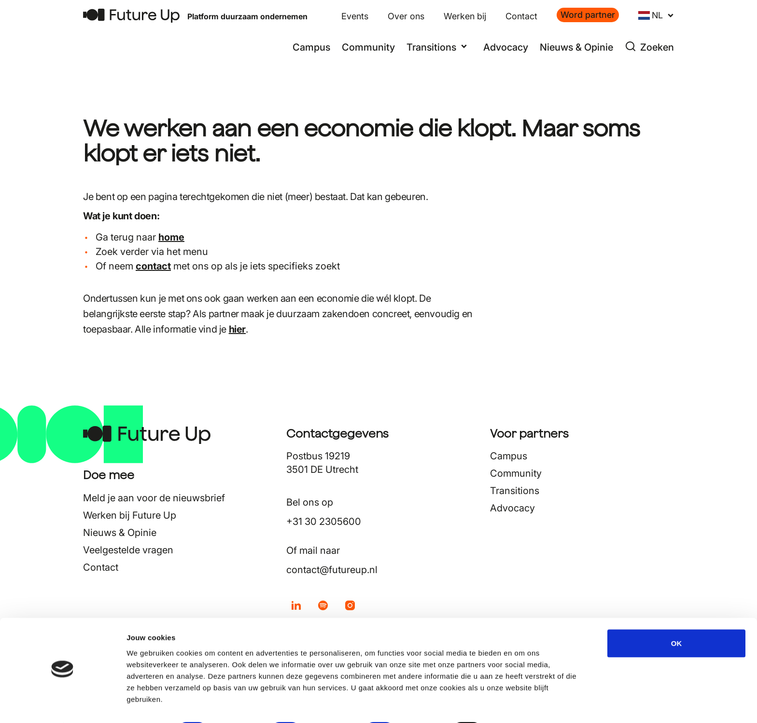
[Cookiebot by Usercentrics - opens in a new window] (62, 704)
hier (237, 329)
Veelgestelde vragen (128, 550)
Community (368, 47)
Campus (311, 47)
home (171, 237)
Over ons (406, 16)
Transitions (514, 490)
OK (676, 617)
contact (153, 266)
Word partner (588, 15)
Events (354, 16)
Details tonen (522, 704)
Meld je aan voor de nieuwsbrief (154, 498)
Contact (521, 16)
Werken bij (465, 16)
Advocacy (505, 47)
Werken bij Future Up (129, 515)
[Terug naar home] (131, 16)
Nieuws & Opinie (576, 47)
